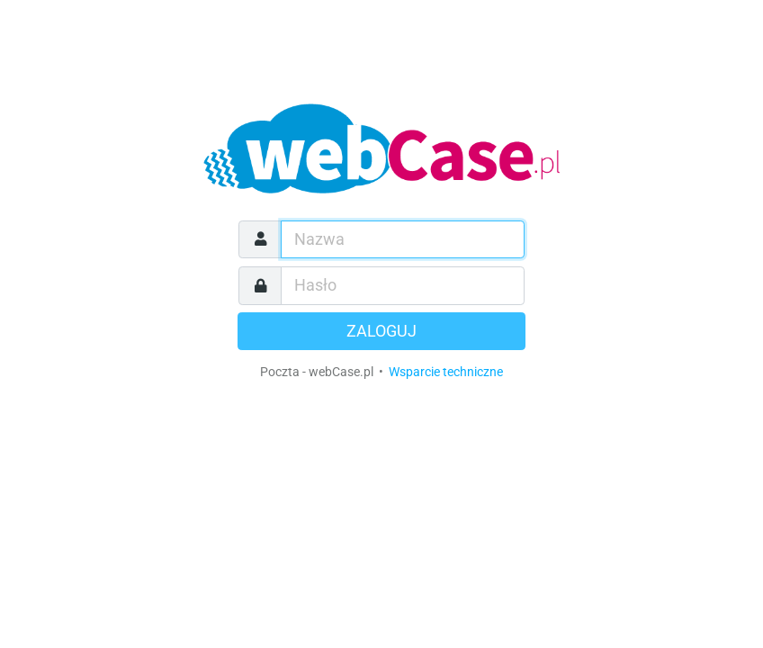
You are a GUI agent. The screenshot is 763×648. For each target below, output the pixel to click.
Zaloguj (381, 331)
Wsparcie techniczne (446, 371)
